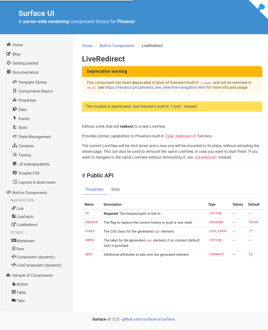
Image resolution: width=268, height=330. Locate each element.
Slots (19, 127)
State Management (31, 136)
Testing (21, 154)
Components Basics (32, 91)
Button (20, 284)
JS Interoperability (30, 164)
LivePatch (22, 216)
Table (19, 292)
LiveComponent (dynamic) (37, 265)
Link (18, 208)
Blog (13, 53)
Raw (18, 248)
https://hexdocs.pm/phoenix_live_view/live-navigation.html (155, 87)
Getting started (22, 63)
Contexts (23, 145)
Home (14, 44)
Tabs (18, 300)
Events (21, 118)
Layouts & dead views (34, 182)
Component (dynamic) (33, 257)
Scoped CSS (25, 172)
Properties (24, 100)
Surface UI (37, 13)
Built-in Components (26, 192)
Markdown (23, 240)
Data (19, 109)
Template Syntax (29, 82)
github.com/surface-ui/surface (148, 319)
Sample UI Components (29, 275)
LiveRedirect (25, 224)
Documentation (22, 72)
